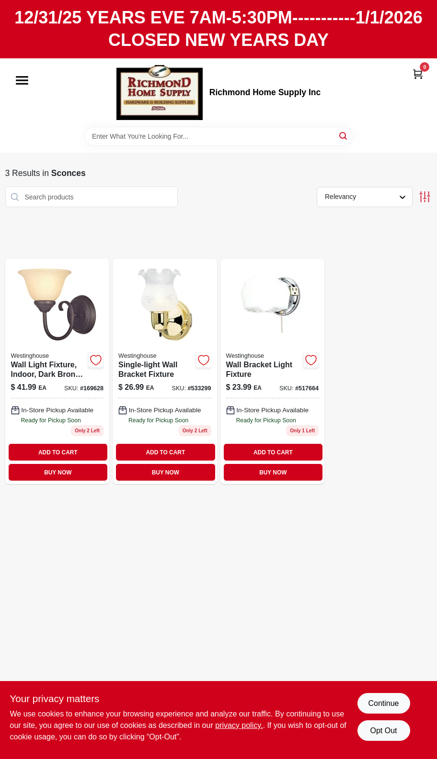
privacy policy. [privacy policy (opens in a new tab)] (239, 725)
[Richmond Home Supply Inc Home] (159, 92)
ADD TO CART (58, 452)
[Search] (344, 135)
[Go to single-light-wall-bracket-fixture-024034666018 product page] (165, 371)
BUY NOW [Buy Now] (57, 472)
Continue (383, 703)
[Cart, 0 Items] (418, 74)
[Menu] (22, 80)
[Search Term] (218, 136)
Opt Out (383, 730)
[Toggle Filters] (424, 196)
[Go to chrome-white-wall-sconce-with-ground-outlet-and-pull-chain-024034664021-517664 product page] (272, 371)
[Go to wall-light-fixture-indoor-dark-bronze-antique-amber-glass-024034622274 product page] (57, 371)
